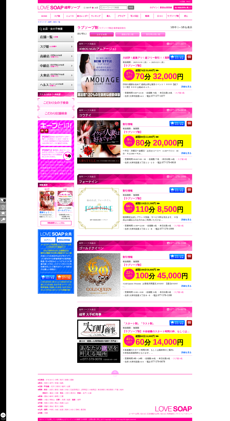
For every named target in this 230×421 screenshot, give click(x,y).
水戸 (84, 393)
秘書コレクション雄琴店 (48, 217)
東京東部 (101, 390)
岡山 (56, 403)
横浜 (51, 393)
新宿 (56, 390)
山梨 (68, 386)
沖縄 (46, 413)
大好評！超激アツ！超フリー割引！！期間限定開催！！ (153, 57)
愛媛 (46, 406)
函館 (72, 380)
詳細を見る (186, 86)
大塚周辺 (92, 390)
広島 (51, 403)
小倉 (56, 409)
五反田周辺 (74, 390)
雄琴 (79, 400)
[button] (54, 204)
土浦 (89, 393)
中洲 (51, 409)
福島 (61, 383)
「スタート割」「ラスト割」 (139, 323)
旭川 (61, 380)
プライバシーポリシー (183, 414)
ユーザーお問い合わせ (137, 414)
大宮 (67, 393)
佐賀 (61, 409)
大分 (72, 409)
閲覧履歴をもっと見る (56, 223)
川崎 (56, 393)
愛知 (46, 396)
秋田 (46, 383)
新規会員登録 (166, 7)
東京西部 (109, 390)
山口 (67, 403)
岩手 (51, 383)
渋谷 (67, 390)
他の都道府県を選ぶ (182, 8)
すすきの (49, 380)
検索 (131, 7)
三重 (61, 396)
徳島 (61, 406)
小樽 (56, 380)
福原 (68, 400)
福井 (63, 386)
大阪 (46, 400)
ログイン (154, 7)
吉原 (51, 390)
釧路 (67, 380)
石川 (52, 386)
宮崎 (77, 409)
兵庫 (63, 400)
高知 (51, 406)
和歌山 (52, 400)
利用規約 (170, 414)
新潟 (58, 386)
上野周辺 (84, 390)
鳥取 (46, 403)
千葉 (116, 390)
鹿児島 (83, 409)
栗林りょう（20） (48, 212)
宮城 (56, 383)
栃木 (122, 390)
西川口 (73, 393)
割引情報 (128, 124)
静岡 (56, 396)
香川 (56, 406)
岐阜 (51, 396)
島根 (61, 403)
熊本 (67, 409)
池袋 (61, 390)
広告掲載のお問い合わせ (156, 414)
